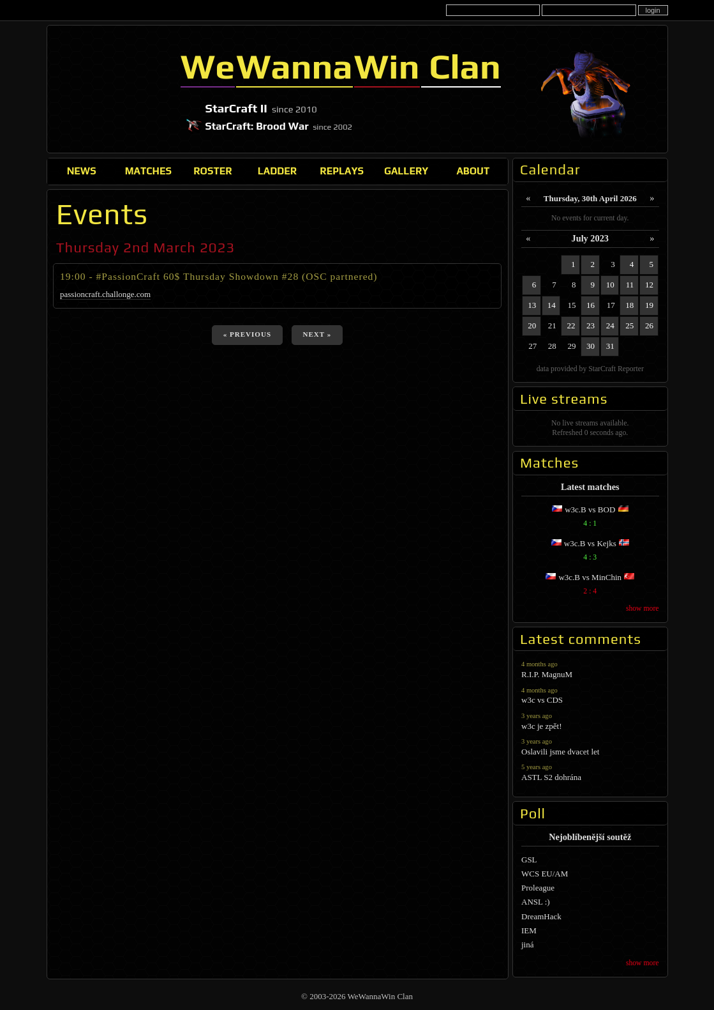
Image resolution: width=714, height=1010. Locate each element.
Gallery (406, 170)
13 (532, 305)
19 (649, 305)
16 (590, 305)
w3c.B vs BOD (590, 518)
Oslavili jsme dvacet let (590, 746)
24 (610, 325)
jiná (527, 944)
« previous (247, 334)
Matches (148, 170)
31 (610, 346)
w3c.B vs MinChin (590, 585)
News (81, 170)
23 (590, 325)
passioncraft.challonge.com (105, 294)
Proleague (537, 887)
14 (551, 305)
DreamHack (541, 916)
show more (642, 608)
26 (649, 325)
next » (317, 334)
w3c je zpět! (590, 721)
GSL (529, 859)
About (472, 170)
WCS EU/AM (544, 873)
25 (629, 325)
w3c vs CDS (590, 695)
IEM (529, 930)
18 (629, 305)
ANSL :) (535, 902)
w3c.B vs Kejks (590, 552)
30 (590, 346)
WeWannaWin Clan (111, 88)
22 (571, 325)
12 (649, 284)
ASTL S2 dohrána (590, 772)
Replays (342, 170)
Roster (212, 170)
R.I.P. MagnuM (590, 669)
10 (610, 284)
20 (532, 325)
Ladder (277, 170)
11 (630, 284)
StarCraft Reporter (616, 369)
